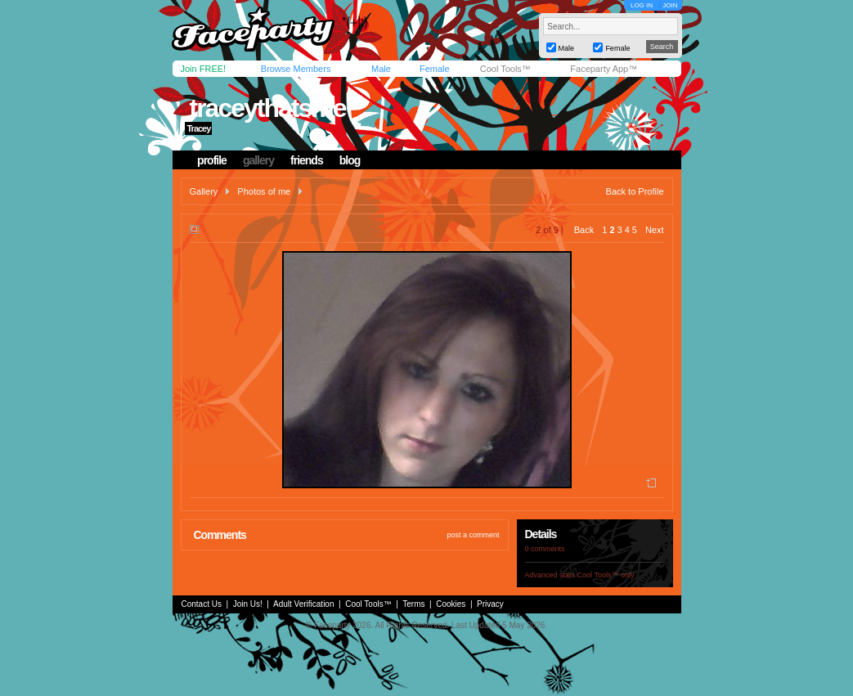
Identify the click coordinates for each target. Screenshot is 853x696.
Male (381, 69)
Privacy (490, 603)
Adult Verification (303, 603)
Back (584, 230)
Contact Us (202, 603)
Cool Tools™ (505, 69)
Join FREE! (204, 69)
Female (435, 69)
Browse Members (296, 69)
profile (212, 160)
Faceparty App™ (603, 69)
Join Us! (248, 603)
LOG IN (642, 5)
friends (306, 160)
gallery (258, 160)
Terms (413, 603)
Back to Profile (635, 191)
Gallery (204, 191)
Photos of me (263, 191)
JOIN (669, 5)
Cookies (450, 603)
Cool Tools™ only (606, 575)
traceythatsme (267, 108)
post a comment (473, 535)
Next (654, 230)
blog (350, 160)
